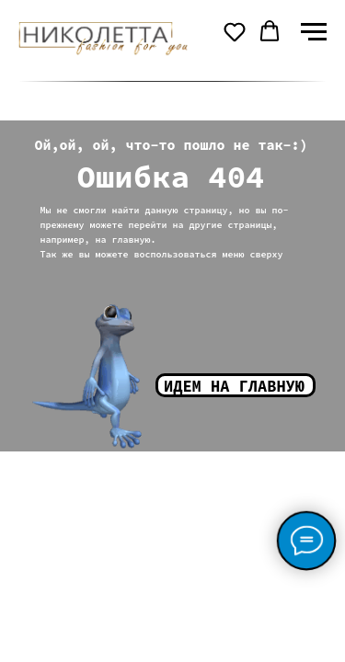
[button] (235, 31)
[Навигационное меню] (314, 32)
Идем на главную (234, 386)
